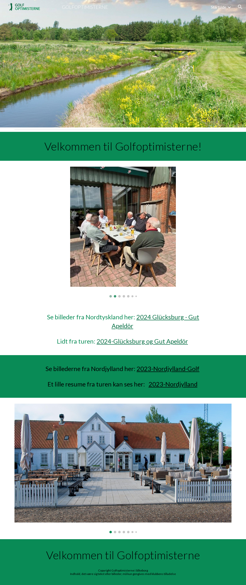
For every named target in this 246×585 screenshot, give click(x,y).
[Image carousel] (123, 232)
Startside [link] (218, 7)
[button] (240, 7)
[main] (122, 146)
